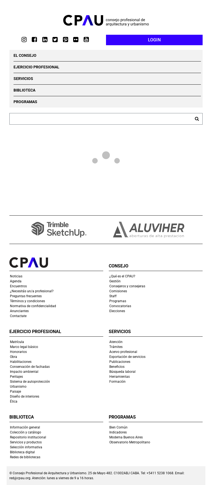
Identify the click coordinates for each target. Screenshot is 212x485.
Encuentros (18, 286)
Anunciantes (19, 311)
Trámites (116, 347)
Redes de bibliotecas (25, 457)
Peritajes (16, 377)
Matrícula (17, 342)
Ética (13, 401)
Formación (117, 382)
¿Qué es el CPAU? (122, 276)
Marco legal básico (24, 347)
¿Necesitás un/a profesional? (32, 291)
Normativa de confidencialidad (33, 306)
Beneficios (116, 367)
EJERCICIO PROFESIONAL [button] (36, 67)
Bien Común (118, 427)
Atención (116, 342)
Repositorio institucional (28, 437)
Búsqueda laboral (122, 372)
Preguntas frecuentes (26, 296)
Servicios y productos (26, 442)
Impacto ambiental (24, 372)
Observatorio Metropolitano (129, 442)
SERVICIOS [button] (23, 78)
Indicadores (118, 432)
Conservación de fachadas (30, 367)
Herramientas (119, 377)
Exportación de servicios (127, 357)
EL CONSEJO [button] (25, 55)
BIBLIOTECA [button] (24, 90)
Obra (13, 357)
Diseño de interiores (24, 396)
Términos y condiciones (27, 301)
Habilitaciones (20, 362)
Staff (112, 296)
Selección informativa (26, 447)
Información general (25, 427)
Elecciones (117, 311)
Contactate (18, 316)
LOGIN (154, 39)
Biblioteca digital (22, 452)
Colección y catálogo (25, 432)
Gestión (115, 281)
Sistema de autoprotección (30, 382)
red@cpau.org (19, 478)
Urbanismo (18, 386)
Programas (117, 301)
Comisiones (118, 291)
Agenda (16, 281)
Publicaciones (119, 362)
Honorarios (18, 352)
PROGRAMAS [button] (25, 102)
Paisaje (15, 391)
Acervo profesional (123, 352)
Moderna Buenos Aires (126, 437)
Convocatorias (120, 306)
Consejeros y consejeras (127, 286)
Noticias (16, 276)
